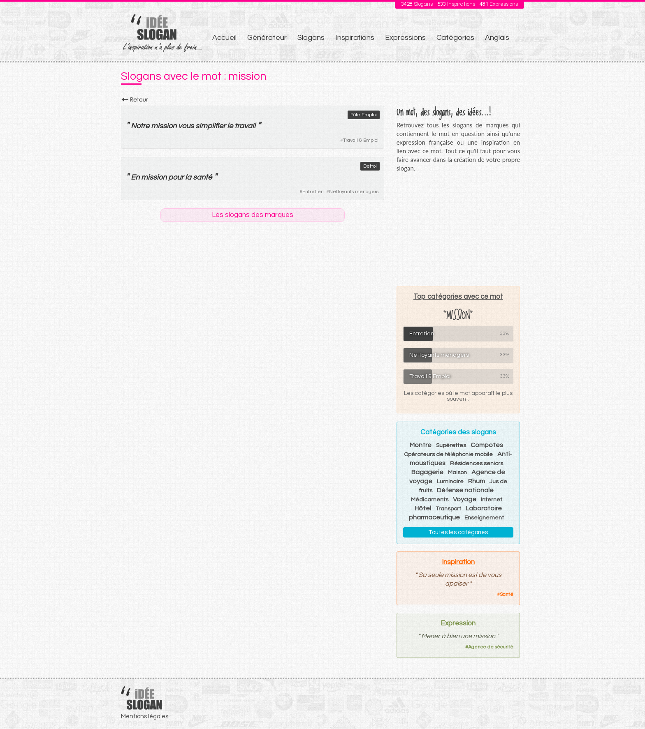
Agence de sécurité (490, 647)
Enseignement (484, 518)
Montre (421, 445)
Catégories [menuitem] (455, 38)
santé (202, 177)
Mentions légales (144, 716)
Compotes (487, 445)
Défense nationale (465, 490)
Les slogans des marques (252, 215)
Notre (140, 126)
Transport (448, 509)
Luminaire (450, 481)
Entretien (313, 191)
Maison (457, 472)
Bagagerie (427, 472)
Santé (506, 594)
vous (186, 126)
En (135, 177)
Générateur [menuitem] (267, 38)
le (230, 126)
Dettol (370, 166)
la (188, 177)
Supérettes (451, 445)
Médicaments (429, 500)
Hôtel (423, 508)
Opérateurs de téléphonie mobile (448, 454)
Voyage (464, 499)
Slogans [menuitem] (311, 38)
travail (244, 126)
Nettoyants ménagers (353, 191)
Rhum (476, 481)
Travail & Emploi (360, 140)
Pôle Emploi (363, 115)
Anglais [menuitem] (497, 38)
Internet (491, 500)
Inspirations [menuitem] (354, 38)
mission (163, 126)
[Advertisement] (458, 229)
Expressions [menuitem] (405, 38)
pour (175, 177)
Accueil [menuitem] (224, 38)
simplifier (210, 126)
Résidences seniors (476, 463)
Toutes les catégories (458, 532)
